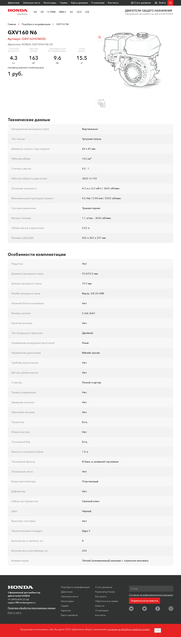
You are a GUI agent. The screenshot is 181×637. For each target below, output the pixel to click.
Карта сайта (14, 612)
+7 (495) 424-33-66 (18, 599)
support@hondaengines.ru (21, 602)
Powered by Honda (105, 591)
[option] (133, 61)
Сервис (64, 2)
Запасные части (31, 2)
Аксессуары (50, 2)
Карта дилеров (79, 2)
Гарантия (66, 610)
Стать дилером (103, 587)
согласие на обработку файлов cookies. (128, 629)
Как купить (101, 596)
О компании (97, 2)
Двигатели (13, 2)
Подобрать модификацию (36, 24)
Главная (12, 24)
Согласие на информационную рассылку (151, 594)
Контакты (113, 2)
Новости (99, 605)
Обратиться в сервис (106, 601)
